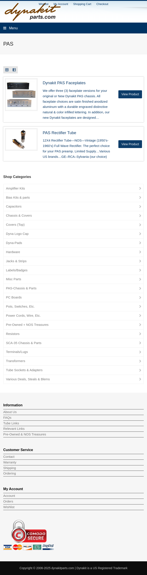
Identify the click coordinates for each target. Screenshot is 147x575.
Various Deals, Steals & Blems (28, 379)
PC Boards (14, 297)
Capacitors (14, 206)
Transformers (15, 361)
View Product (130, 94)
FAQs (7, 417)
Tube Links (11, 423)
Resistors (13, 334)
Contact (9, 456)
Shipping (9, 468)
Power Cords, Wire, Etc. (23, 315)
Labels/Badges (17, 270)
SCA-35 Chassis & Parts (23, 343)
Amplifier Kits (15, 188)
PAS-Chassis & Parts (21, 288)
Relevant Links (13, 428)
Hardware (13, 252)
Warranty (9, 462)
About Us (10, 412)
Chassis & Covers (19, 215)
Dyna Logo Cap (17, 234)
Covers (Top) (15, 224)
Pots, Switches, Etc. (20, 306)
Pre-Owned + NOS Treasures (27, 324)
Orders (8, 501)
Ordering (9, 473)
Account (9, 496)
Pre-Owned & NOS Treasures (24, 434)
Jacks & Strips (16, 261)
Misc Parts (13, 279)
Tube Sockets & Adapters (24, 370)
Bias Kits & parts (18, 197)
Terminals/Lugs (17, 352)
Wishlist (9, 507)
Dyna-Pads (14, 243)
